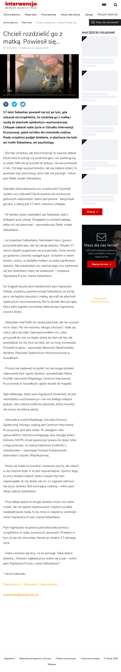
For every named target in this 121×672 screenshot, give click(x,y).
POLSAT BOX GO (108, 14)
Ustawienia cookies (90, 659)
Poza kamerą (48, 14)
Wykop (23, 104)
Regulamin (9, 659)
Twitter (14, 104)
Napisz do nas (100, 264)
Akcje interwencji (70, 14)
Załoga (89, 14)
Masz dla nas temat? (107, 22)
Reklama (52, 664)
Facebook (6, 104)
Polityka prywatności (66, 659)
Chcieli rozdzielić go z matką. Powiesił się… (57, 23)
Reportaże (30, 14)
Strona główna (11, 14)
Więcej (91, 212)
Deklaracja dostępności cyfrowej (35, 659)
